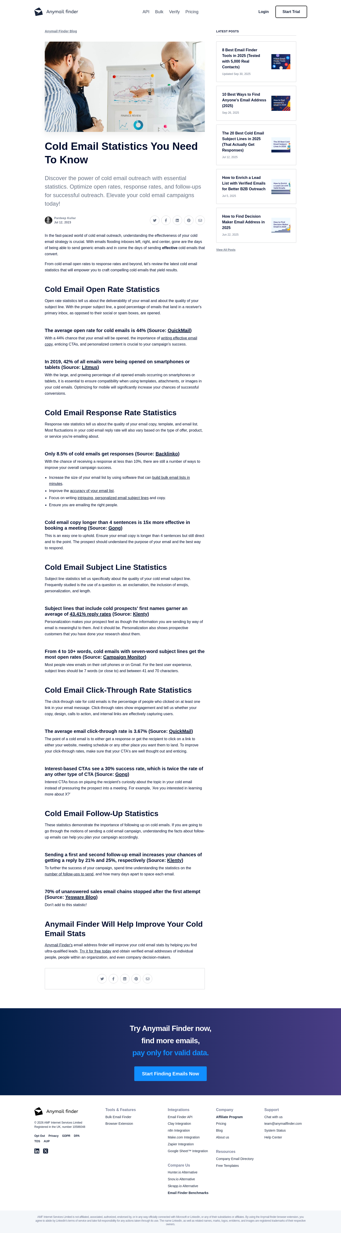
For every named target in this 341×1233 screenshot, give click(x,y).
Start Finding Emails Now (170, 1073)
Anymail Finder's (59, 945)
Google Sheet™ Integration (188, 1151)
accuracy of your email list (92, 491)
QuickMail (179, 330)
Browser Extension (119, 1123)
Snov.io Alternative (181, 1179)
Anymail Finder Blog (61, 31)
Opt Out (39, 1136)
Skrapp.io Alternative (183, 1186)
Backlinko (167, 453)
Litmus (90, 367)
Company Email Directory (235, 1159)
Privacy (54, 1136)
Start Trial (291, 12)
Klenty (140, 614)
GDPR (66, 1136)
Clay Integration (179, 1123)
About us (222, 1137)
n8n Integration (179, 1130)
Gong (114, 528)
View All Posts (225, 249)
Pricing (191, 11)
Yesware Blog (80, 897)
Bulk (159, 11)
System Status (275, 1130)
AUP (46, 1141)
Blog (219, 1130)
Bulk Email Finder (118, 1117)
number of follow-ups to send (69, 874)
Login (263, 12)
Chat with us (273, 1117)
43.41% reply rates (90, 614)
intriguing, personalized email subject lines (113, 498)
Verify (174, 11)
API (146, 11)
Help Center (273, 1137)
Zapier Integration (181, 1144)
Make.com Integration (184, 1137)
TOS (37, 1141)
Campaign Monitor (124, 657)
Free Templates (227, 1166)
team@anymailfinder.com (283, 1123)
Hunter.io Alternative (182, 1172)
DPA (77, 1136)
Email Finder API (180, 1117)
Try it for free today (95, 951)
